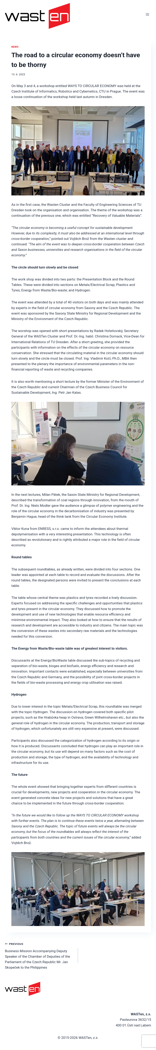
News (14, 46)
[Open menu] (147, 14)
